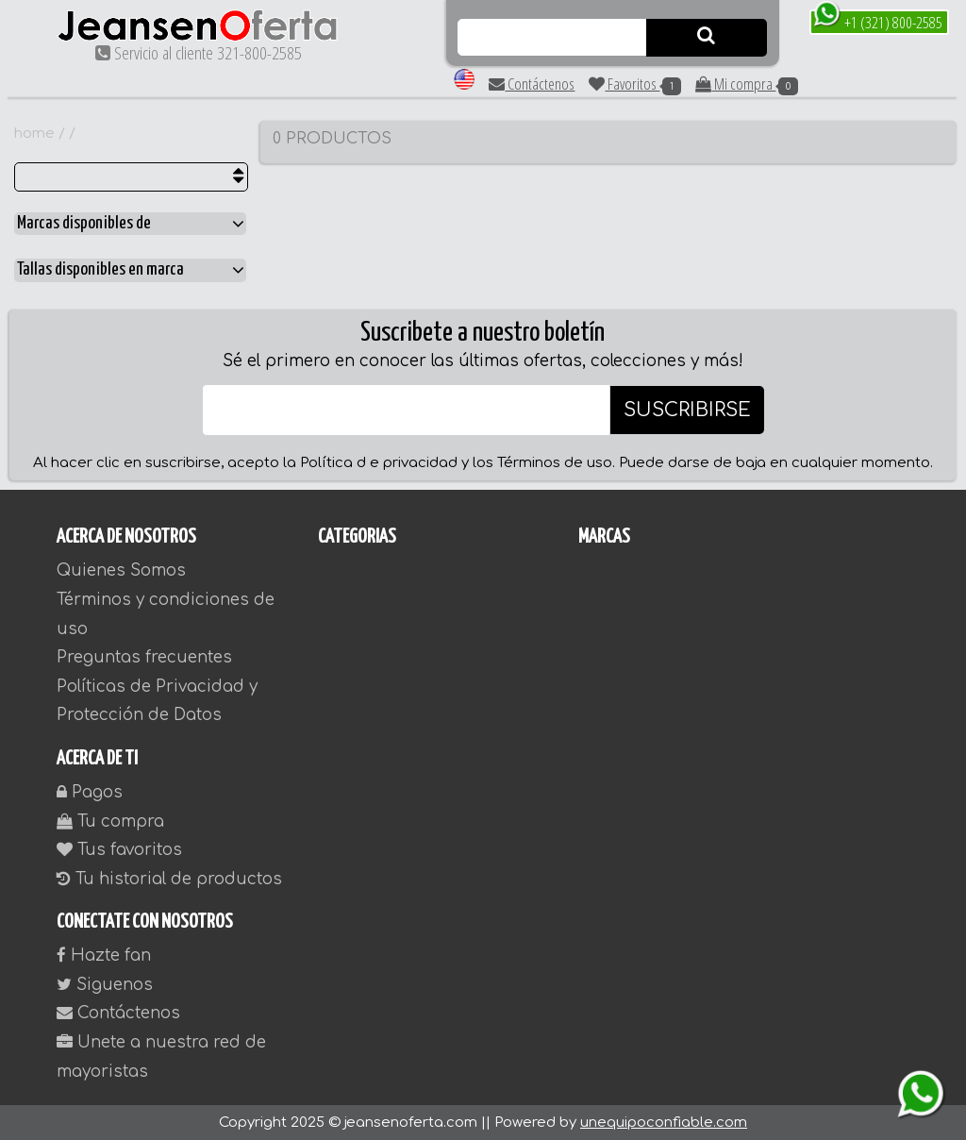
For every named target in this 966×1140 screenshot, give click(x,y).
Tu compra (110, 821)
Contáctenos (532, 83)
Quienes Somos (121, 570)
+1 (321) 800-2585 (877, 21)
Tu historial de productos (169, 879)
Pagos (90, 792)
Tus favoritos (119, 850)
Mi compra (746, 84)
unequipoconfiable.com (663, 1123)
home (34, 134)
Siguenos (105, 985)
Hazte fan (104, 955)
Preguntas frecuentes (144, 657)
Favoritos (635, 84)
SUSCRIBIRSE (687, 410)
